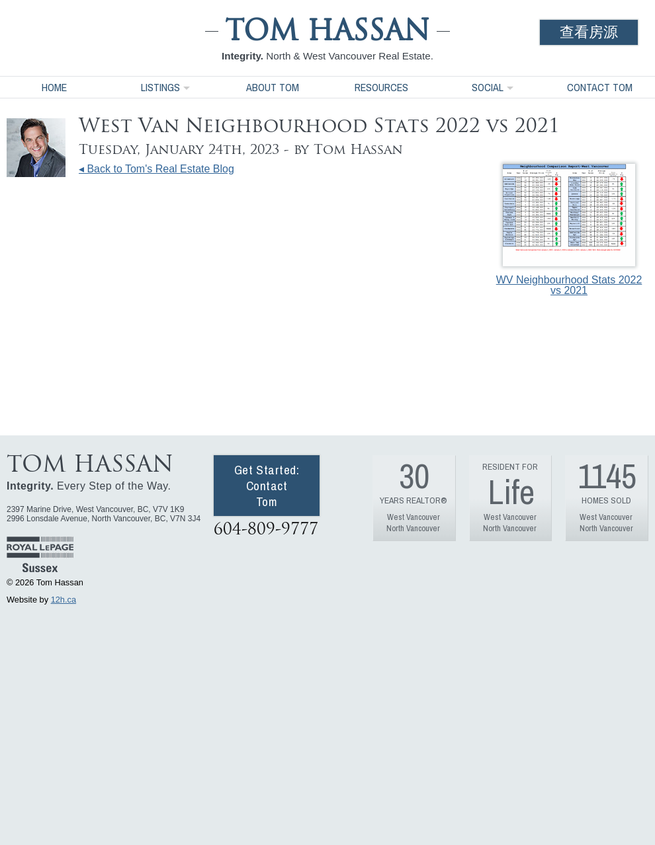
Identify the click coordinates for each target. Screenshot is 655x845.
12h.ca (63, 600)
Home (54, 87)
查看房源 (589, 32)
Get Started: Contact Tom (267, 485)
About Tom (272, 87)
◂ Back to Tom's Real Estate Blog (156, 168)
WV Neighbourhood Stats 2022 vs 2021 (569, 230)
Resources (381, 87)
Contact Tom (600, 87)
